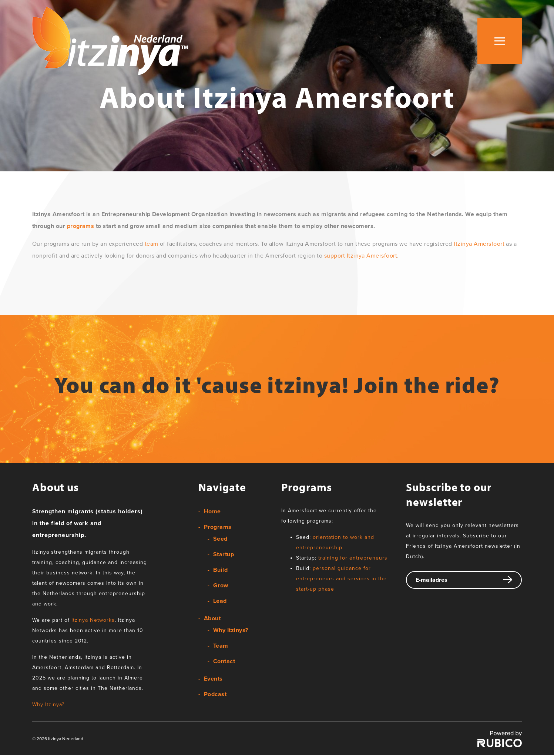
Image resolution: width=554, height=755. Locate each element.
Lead (220, 601)
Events (213, 678)
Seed (220, 539)
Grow (220, 585)
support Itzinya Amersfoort (360, 255)
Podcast (215, 694)
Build (220, 570)
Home (212, 511)
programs (80, 226)
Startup (223, 554)
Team (220, 646)
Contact (224, 661)
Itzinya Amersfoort (479, 244)
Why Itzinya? (48, 704)
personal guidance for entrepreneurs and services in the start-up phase (341, 578)
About (212, 618)
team (151, 244)
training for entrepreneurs (352, 558)
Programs (218, 527)
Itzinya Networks (93, 620)
